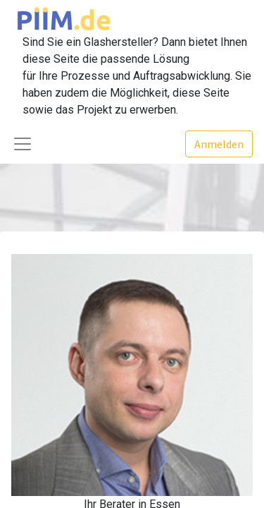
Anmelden (219, 144)
